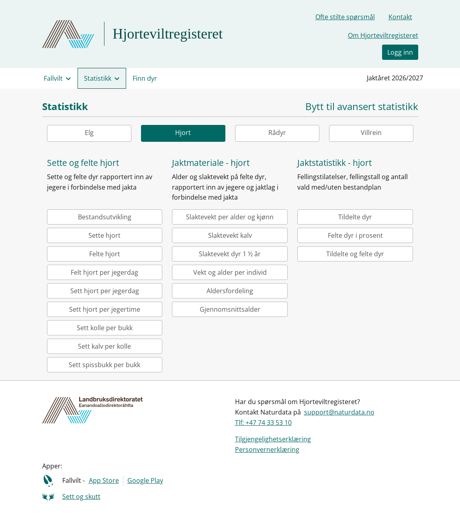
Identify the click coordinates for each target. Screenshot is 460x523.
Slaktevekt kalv (230, 235)
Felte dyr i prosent (355, 235)
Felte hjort (104, 253)
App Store (104, 480)
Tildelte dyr (355, 216)
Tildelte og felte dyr (355, 253)
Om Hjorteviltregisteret (383, 35)
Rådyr (277, 132)
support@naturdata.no (339, 412)
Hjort (183, 132)
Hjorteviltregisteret (167, 34)
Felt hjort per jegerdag (104, 272)
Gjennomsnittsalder (230, 309)
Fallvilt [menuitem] (53, 78)
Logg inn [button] (400, 52)
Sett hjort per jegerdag (104, 290)
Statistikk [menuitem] (97, 78)
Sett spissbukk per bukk (104, 364)
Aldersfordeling (229, 290)
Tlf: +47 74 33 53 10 (263, 422)
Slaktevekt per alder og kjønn (230, 216)
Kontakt (400, 16)
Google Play (145, 480)
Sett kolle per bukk (105, 327)
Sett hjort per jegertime (104, 309)
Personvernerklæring (267, 449)
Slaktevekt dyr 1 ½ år (230, 253)
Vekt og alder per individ (230, 272)
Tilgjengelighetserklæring (273, 439)
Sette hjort (104, 235)
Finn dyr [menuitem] (145, 78)
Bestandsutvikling (104, 216)
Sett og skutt (81, 496)
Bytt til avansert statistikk (361, 106)
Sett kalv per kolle (104, 346)
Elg (89, 132)
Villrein (371, 132)
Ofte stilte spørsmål (345, 16)
